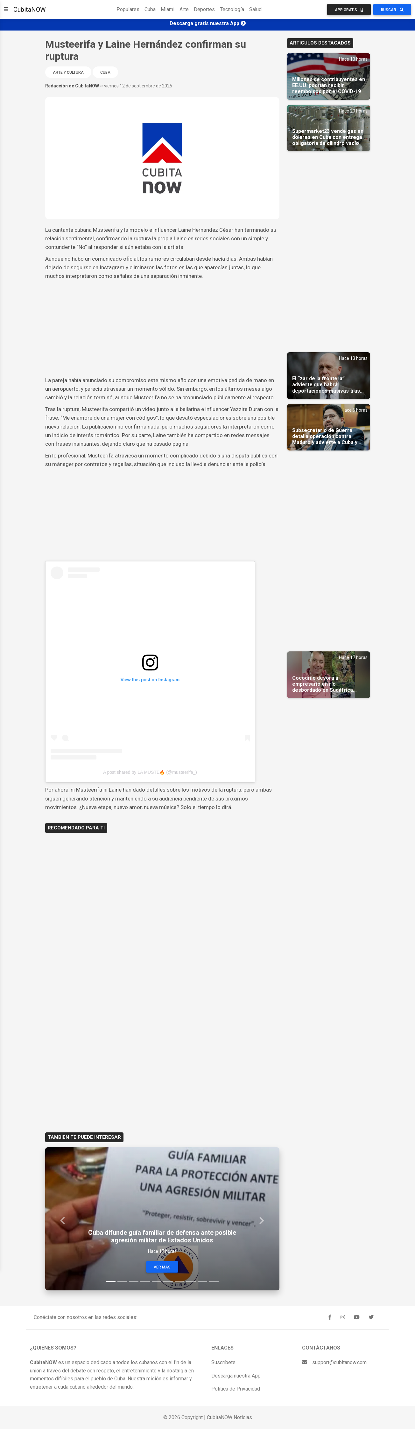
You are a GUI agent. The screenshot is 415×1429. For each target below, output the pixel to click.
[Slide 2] (122, 1281)
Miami (167, 9)
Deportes (204, 9)
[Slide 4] (145, 1281)
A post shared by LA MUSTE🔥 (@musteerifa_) (150, 772)
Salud (255, 9)
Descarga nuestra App (236, 1376)
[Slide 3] (133, 1281)
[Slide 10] (214, 1281)
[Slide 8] (191, 1281)
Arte (184, 9)
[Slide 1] (111, 1281)
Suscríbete (223, 1362)
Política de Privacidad (235, 1389)
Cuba (150, 9)
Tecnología (232, 9)
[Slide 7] (179, 1281)
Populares (127, 9)
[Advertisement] (162, 328)
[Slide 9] (202, 1281)
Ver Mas (162, 1267)
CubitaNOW (29, 9)
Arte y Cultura (68, 72)
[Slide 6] (168, 1281)
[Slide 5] (156, 1281)
